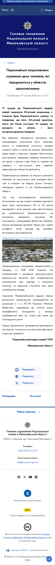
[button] (27, 412)
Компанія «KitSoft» (20, 550)
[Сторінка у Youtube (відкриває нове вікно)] (30, 477)
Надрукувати (28, 370)
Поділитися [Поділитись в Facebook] (27, 376)
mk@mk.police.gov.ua (27, 462)
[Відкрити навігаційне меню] (12, 10)
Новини (11, 63)
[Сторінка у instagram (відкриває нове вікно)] (36, 477)
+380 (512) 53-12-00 (27, 451)
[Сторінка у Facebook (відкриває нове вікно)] (19, 477)
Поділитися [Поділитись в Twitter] (27, 383)
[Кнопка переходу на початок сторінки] (49, 559)
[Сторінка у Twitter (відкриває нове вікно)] (24, 477)
